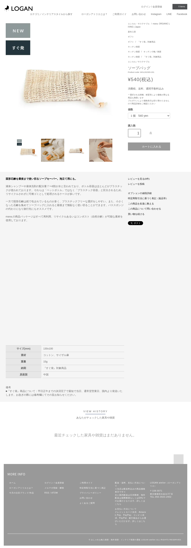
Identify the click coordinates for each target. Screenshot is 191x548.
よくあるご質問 (87, 503)
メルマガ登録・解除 (54, 488)
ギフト (131, 37)
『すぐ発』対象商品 (146, 42)
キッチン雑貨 (134, 47)
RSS (47, 493)
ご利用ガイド (119, 14)
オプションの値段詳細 (140, 193)
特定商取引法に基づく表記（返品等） (148, 198)
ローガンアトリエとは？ (94, 14)
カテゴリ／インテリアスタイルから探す (53, 14)
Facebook (182, 14)
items (179, 6)
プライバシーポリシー (90, 493)
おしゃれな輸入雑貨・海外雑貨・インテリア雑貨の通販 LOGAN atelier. (123, 540)
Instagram (156, 14)
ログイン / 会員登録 (151, 6)
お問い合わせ (139, 14)
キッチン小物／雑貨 (152, 52)
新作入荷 (132, 32)
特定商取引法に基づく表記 (93, 488)
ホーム (12, 483)
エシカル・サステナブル (139, 24)
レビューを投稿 (136, 184)
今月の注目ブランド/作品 (21, 493)
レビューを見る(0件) (139, 179)
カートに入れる (149, 146)
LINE (169, 14)
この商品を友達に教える (141, 203)
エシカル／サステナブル (139, 62)
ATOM (54, 493)
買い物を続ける (136, 214)
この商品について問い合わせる (144, 209)
